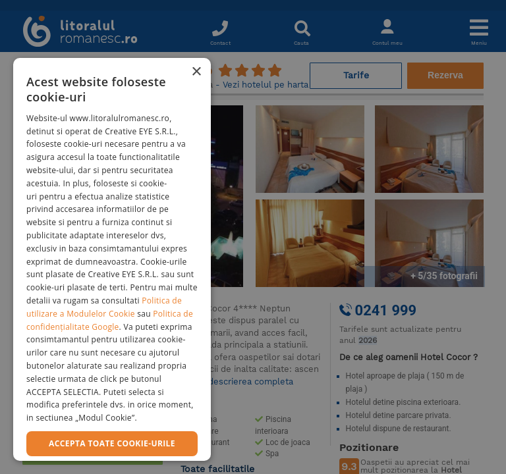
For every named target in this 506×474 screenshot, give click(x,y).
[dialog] (112, 259)
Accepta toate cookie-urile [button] (112, 443)
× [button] (196, 72)
